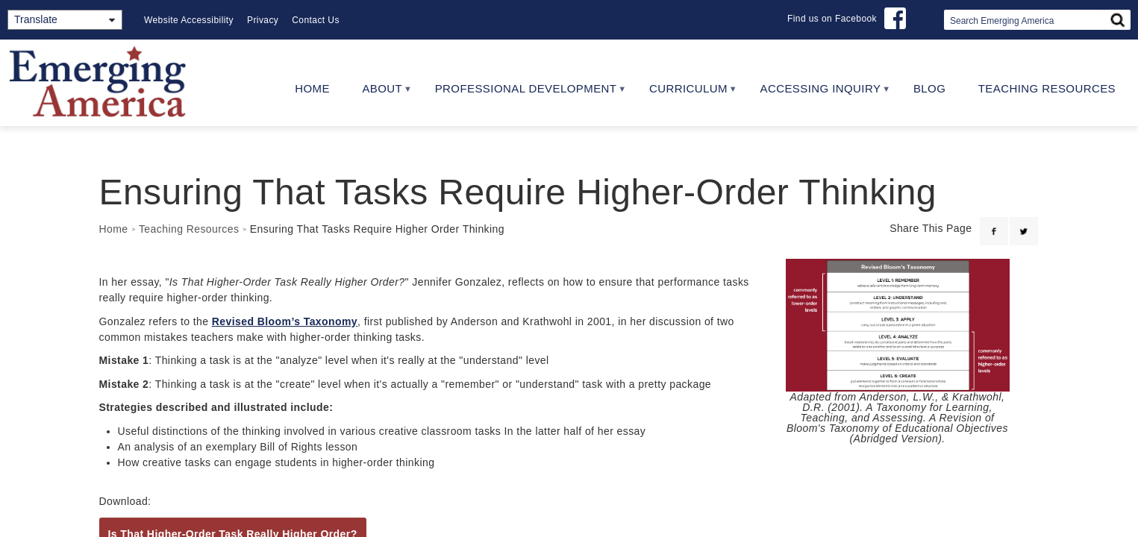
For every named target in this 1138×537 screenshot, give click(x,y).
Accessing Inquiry (816, 93)
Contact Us (316, 20)
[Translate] (64, 20)
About (379, 93)
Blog (929, 88)
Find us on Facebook (832, 18)
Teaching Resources (1047, 88)
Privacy (262, 20)
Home (312, 88)
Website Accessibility (189, 20)
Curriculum (684, 93)
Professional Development (522, 93)
